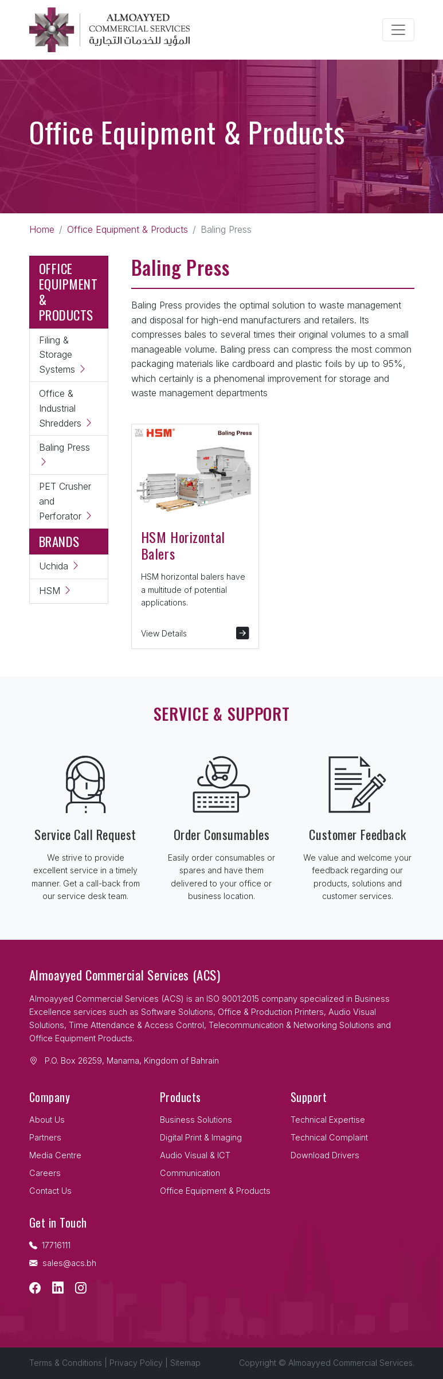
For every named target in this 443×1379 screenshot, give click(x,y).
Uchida (59, 566)
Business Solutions (196, 1119)
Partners (45, 1137)
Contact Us (50, 1191)
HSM (55, 590)
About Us (47, 1119)
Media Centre (55, 1155)
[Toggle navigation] (398, 29)
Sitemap (185, 1363)
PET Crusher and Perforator (66, 500)
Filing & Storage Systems (63, 354)
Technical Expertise (328, 1119)
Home (41, 229)
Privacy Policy (136, 1363)
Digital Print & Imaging (201, 1137)
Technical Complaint (329, 1137)
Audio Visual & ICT (195, 1155)
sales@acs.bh (62, 1263)
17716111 (49, 1245)
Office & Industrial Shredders (66, 408)
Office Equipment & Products (127, 229)
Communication (190, 1173)
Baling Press (64, 455)
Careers (45, 1173)
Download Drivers (325, 1155)
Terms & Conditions (65, 1363)
